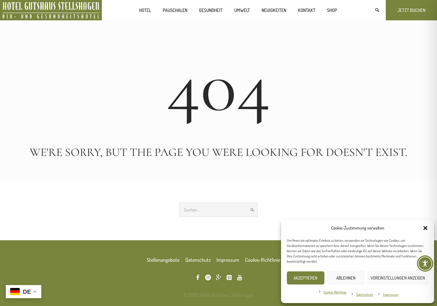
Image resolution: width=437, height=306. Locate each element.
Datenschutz (364, 294)
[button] (425, 228)
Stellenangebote (163, 260)
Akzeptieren (305, 278)
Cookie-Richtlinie (335, 292)
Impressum (390, 294)
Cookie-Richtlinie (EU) (267, 260)
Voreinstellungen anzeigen (398, 278)
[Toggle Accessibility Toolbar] (425, 263)
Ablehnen (346, 278)
